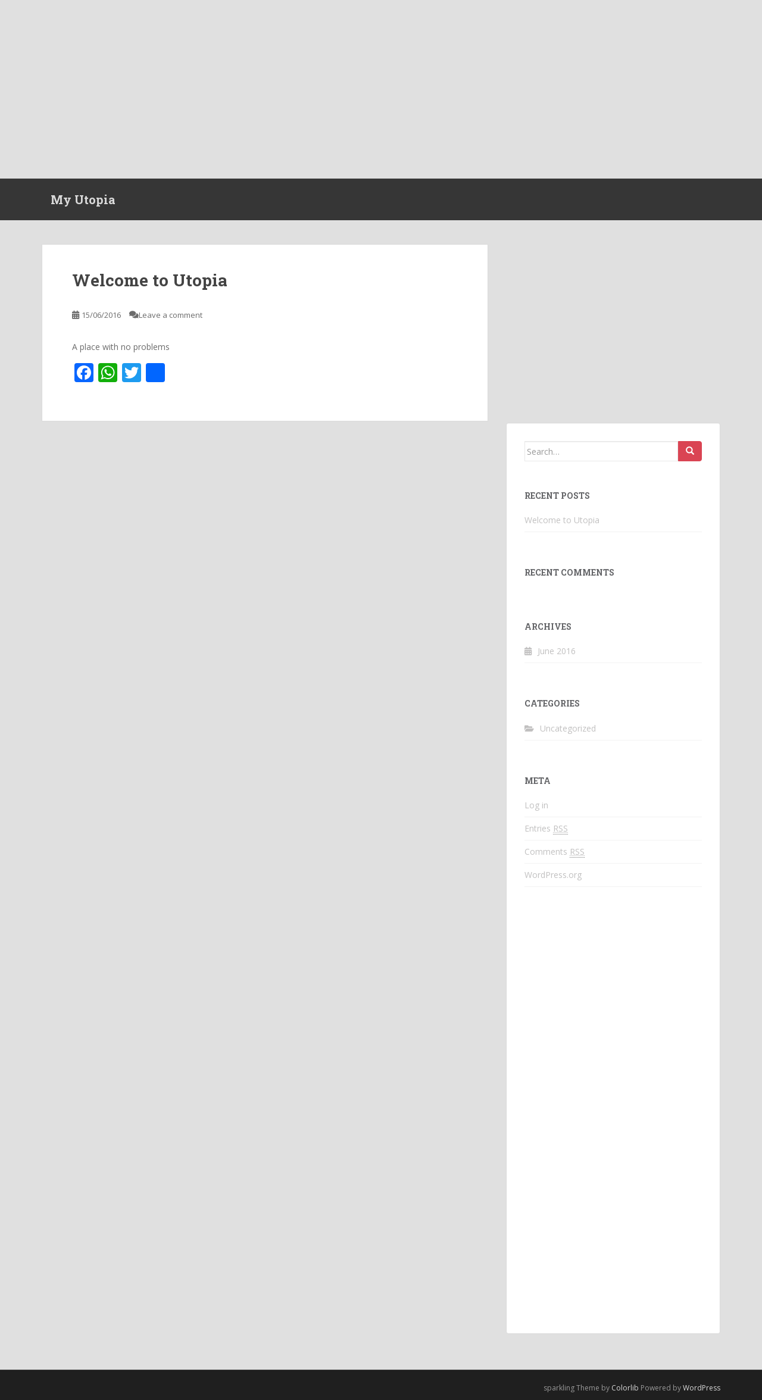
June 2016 (557, 651)
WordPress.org (553, 874)
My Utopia (83, 199)
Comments (554, 852)
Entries (546, 829)
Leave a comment (170, 315)
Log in (536, 805)
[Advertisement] (381, 89)
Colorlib (625, 1388)
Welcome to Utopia (149, 280)
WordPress (701, 1388)
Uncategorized (568, 728)
